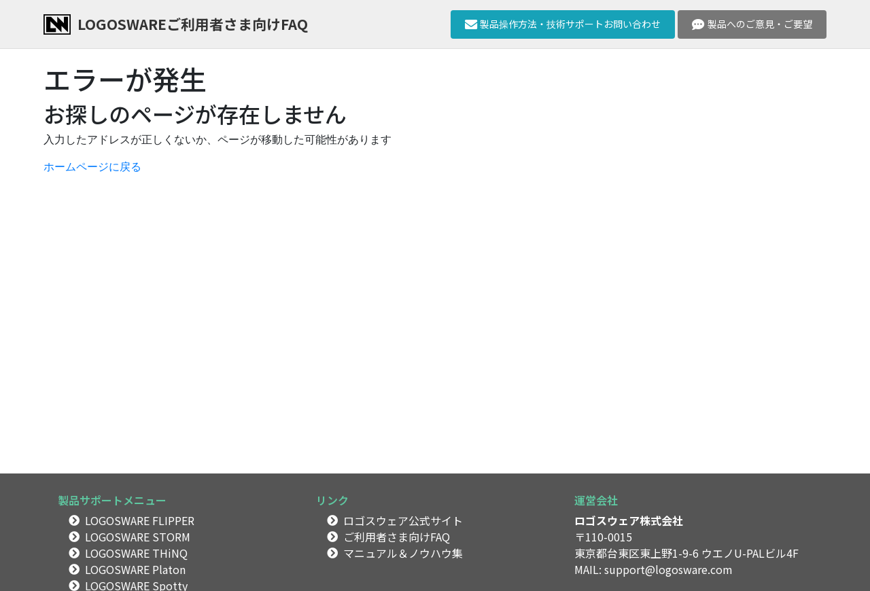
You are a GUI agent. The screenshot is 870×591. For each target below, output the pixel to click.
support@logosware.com (668, 569)
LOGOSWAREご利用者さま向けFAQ (192, 24)
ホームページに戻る (92, 166)
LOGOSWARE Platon (135, 569)
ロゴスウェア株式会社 (628, 520)
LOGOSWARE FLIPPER (139, 520)
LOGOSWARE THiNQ (136, 553)
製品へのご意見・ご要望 (752, 24)
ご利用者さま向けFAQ (396, 537)
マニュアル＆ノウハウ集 (403, 553)
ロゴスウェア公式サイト (403, 520)
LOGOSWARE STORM (137, 537)
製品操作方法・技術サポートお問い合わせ (563, 24)
